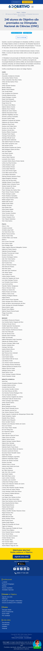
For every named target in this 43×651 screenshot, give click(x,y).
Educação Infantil (6, 610)
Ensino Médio (5, 614)
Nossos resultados (7, 588)
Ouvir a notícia (21, 37)
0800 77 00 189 (22, 573)
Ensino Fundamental (7, 612)
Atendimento (16, 2)
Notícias (24, 12)
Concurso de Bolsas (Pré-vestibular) (12, 603)
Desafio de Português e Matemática (12, 601)
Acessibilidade (27, 638)
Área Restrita (5, 623)
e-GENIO (4, 582)
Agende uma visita (7, 597)
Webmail (4, 628)
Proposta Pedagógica (8, 584)
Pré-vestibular (6, 615)
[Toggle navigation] (32, 7)
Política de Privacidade (17, 638)
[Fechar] (40, 640)
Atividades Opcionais (8, 590)
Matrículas (5, 599)
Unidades (4, 626)
